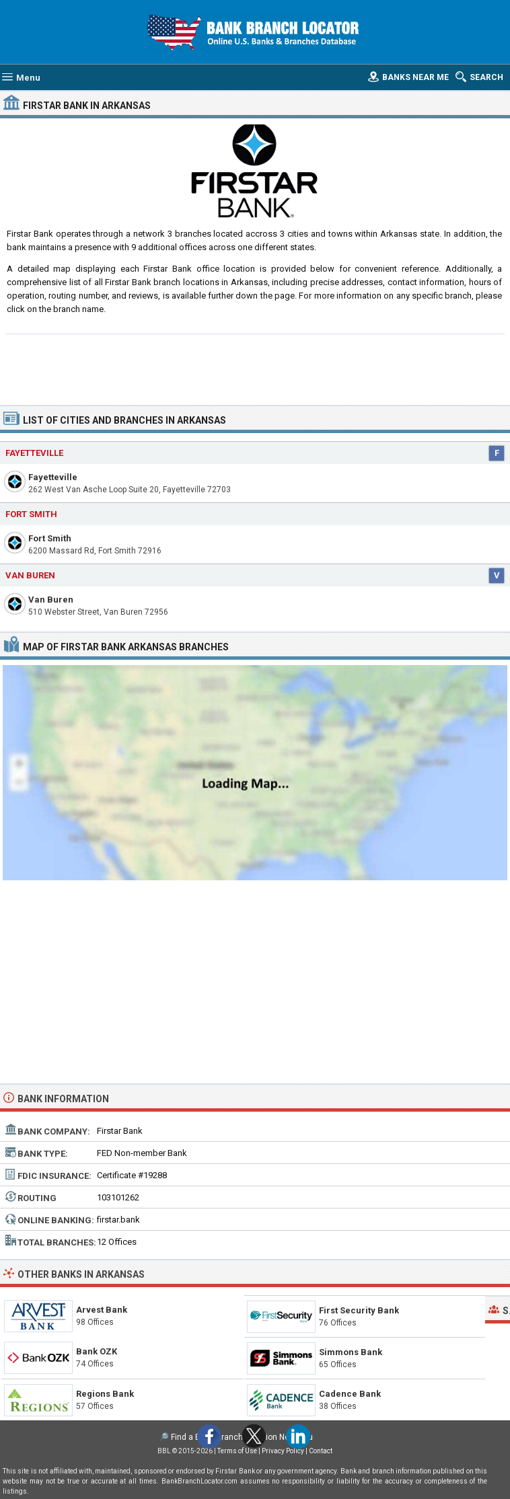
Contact (320, 1451)
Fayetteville (52, 477)
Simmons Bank (350, 1352)
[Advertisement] (255, 368)
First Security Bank (359, 1310)
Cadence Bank (350, 1394)
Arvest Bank (101, 1310)
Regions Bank (105, 1394)
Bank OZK (96, 1351)
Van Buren (50, 599)
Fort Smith (49, 538)
